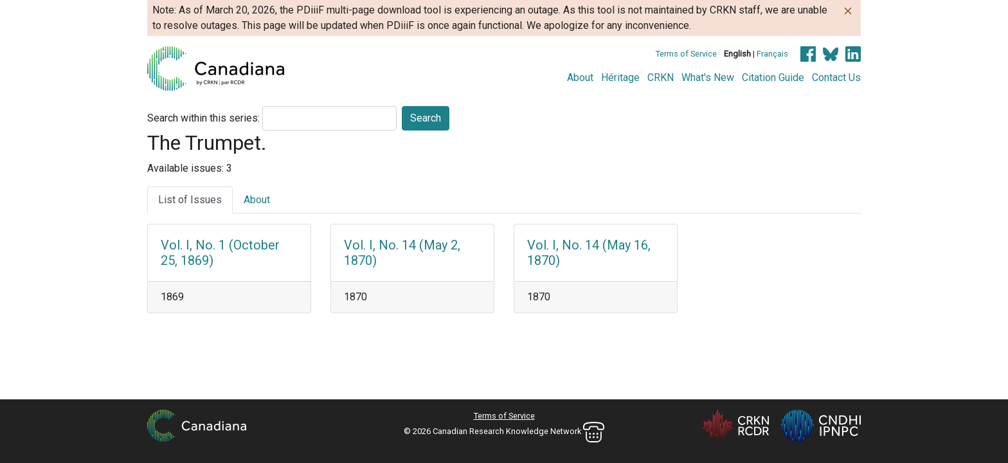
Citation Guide (773, 77)
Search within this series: (203, 118)
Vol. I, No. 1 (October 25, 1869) (220, 252)
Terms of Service (686, 54)
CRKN (660, 77)
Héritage (620, 77)
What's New (707, 77)
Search (425, 118)
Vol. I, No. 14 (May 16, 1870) (589, 252)
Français (772, 54)
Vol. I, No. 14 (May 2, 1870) (402, 252)
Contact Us (836, 77)
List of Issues (190, 200)
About (580, 77)
